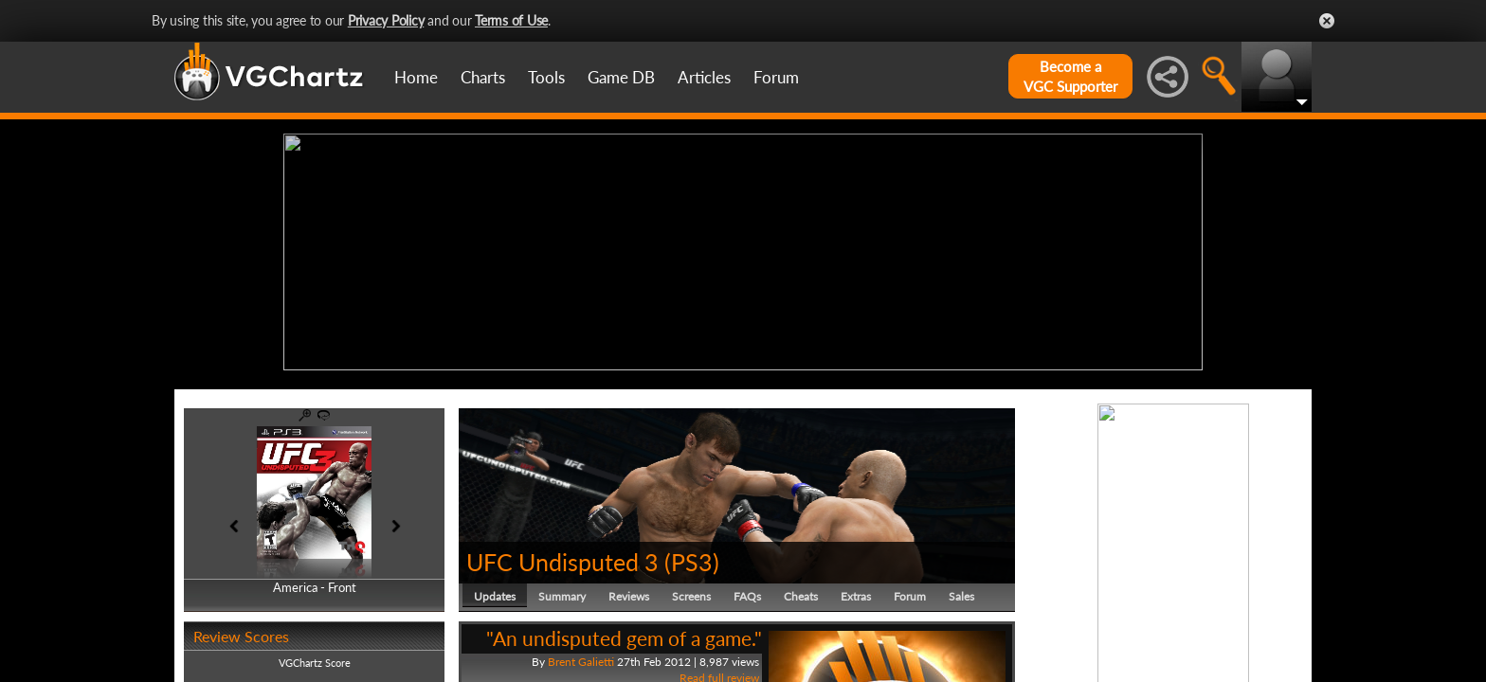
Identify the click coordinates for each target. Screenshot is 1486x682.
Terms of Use (511, 20)
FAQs (747, 591)
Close (1326, 20)
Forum (776, 77)
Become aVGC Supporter (1070, 76)
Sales (961, 591)
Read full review (719, 674)
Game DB (621, 77)
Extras (856, 591)
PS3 (692, 557)
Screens (691, 591)
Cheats (801, 591)
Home (416, 77)
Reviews (628, 591)
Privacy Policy (386, 20)
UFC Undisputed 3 (562, 557)
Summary (562, 591)
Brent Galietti (581, 657)
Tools (546, 77)
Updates (495, 591)
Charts (483, 77)
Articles (704, 77)
